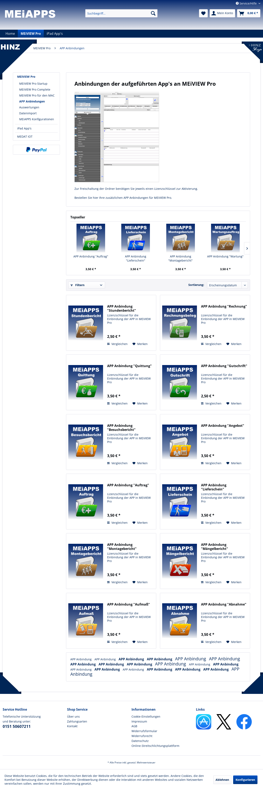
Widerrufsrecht (142, 736)
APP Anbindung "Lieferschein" (135, 258)
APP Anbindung (81, 659)
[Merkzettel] (203, 13)
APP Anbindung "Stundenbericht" (121, 308)
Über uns (73, 716)
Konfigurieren (245, 780)
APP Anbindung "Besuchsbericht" (121, 428)
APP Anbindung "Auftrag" (90, 256)
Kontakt (72, 726)
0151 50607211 (17, 726)
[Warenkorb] (248, 13)
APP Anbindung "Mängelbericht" (214, 547)
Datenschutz (140, 741)
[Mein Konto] (222, 13)
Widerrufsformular (144, 731)
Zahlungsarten (77, 721)
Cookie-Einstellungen (146, 716)
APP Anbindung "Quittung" (129, 366)
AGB (134, 726)
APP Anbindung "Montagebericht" (180, 258)
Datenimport (28, 113)
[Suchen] (153, 13)
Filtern (77, 285)
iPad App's (24, 128)
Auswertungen (29, 107)
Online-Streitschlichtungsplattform (155, 746)
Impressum (139, 721)
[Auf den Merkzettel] (140, 344)
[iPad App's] (55, 33)
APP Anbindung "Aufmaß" (128, 604)
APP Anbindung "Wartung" (225, 256)
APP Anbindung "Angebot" (222, 426)
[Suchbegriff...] (121, 13)
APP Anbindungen (32, 101)
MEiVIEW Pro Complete (34, 89)
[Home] (10, 33)
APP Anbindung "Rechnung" (224, 306)
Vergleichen (117, 344)
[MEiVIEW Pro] (31, 33)
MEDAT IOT (25, 136)
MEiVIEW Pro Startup (33, 83)
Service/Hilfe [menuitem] (246, 3)
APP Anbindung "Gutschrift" (224, 366)
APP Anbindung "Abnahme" (223, 604)
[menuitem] (121, 13)
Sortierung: (196, 285)
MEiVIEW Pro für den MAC (37, 95)
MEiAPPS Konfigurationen (36, 119)
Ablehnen (222, 780)
